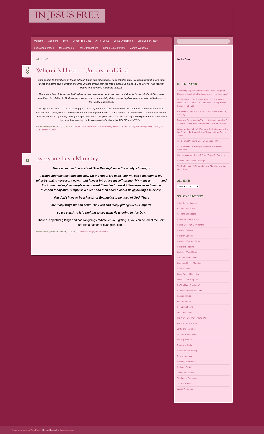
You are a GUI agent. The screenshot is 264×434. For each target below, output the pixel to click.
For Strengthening (144, 126)
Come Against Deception (188, 274)
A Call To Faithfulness (187, 203)
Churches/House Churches (189, 263)
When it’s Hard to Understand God (82, 71)
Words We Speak (185, 389)
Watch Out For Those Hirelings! (191, 161)
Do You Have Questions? (109, 126)
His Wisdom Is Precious (187, 323)
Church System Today (187, 257)
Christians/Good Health (187, 252)
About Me (53, 40)
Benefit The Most (82, 40)
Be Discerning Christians (188, 219)
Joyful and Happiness (186, 329)
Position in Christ (48, 130)
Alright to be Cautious (186, 208)
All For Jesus (102, 40)
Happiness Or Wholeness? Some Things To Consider (201, 155)
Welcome (38, 40)
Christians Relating (185, 247)
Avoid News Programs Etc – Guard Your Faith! (198, 141)
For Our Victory (128, 126)
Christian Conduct (185, 236)
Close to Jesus (183, 268)
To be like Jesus (184, 383)
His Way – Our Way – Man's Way (192, 318)
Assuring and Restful (186, 214)
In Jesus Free (67, 16)
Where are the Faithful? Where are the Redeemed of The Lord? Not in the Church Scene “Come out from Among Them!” (202, 132)
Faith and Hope (184, 296)
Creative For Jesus (147, 40)
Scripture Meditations (114, 48)
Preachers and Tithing (187, 351)
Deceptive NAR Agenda (187, 279)
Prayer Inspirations (88, 48)
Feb (27, 157)
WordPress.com (67, 430)
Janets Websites (139, 48)
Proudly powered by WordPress (26, 430)
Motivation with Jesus (186, 334)
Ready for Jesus (184, 356)
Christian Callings (86, 231)
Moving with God (184, 340)
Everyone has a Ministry (67, 158)
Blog (65, 40)
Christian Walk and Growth (85, 126)
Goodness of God (185, 312)
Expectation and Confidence (189, 290)
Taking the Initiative (185, 373)
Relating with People (186, 362)
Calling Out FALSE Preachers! (190, 225)
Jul (27, 69)
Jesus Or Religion (123, 40)
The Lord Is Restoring (187, 378)
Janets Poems (66, 48)
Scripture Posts (184, 367)
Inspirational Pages (44, 48)
